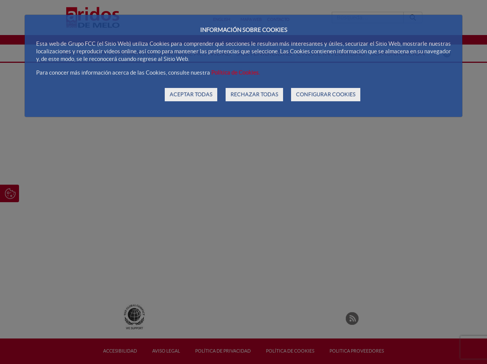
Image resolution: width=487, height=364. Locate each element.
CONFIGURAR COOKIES (325, 94)
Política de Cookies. (235, 72)
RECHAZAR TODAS (254, 94)
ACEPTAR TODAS (191, 94)
